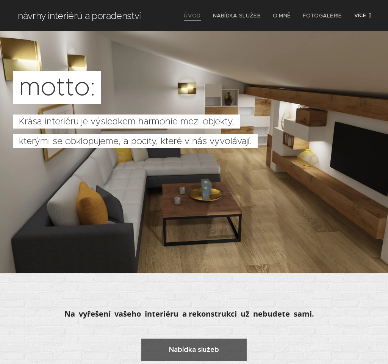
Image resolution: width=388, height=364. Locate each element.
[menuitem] (202, 15)
